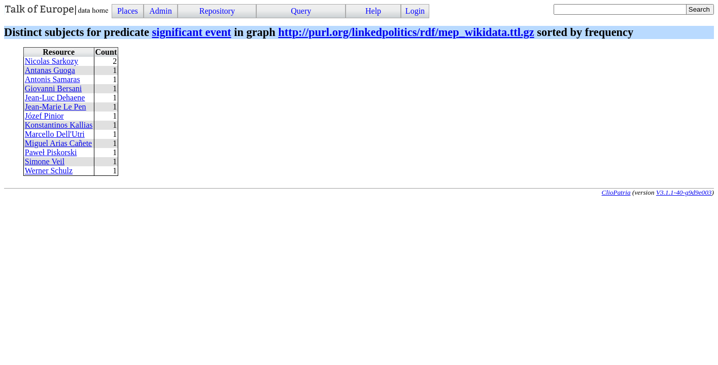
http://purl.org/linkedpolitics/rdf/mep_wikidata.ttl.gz (406, 32)
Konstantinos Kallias (59, 125)
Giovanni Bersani (53, 88)
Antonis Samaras (52, 79)
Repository (217, 11)
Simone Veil (44, 161)
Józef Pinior (44, 116)
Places (127, 11)
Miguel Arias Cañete (58, 143)
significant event (191, 32)
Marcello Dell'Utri (55, 134)
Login (415, 11)
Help (373, 11)
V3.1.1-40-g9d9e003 (684, 192)
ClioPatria (616, 192)
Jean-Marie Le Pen (55, 106)
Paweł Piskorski (51, 152)
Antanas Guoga (50, 70)
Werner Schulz (49, 170)
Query (301, 11)
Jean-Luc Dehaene (55, 97)
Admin (160, 11)
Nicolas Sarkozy (51, 61)
